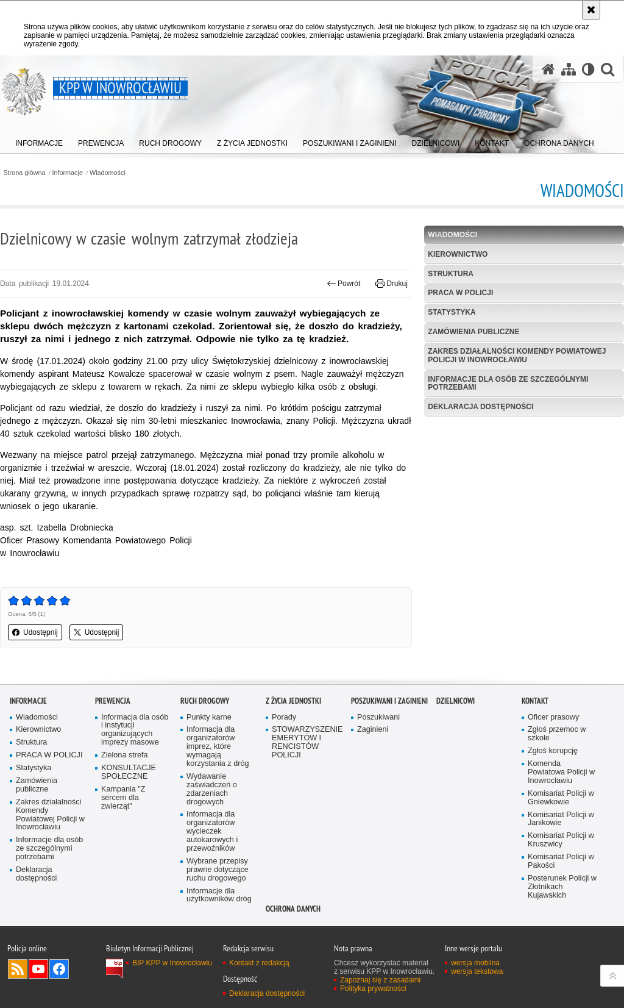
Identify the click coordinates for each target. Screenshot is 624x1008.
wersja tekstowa (477, 971)
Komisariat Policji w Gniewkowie (561, 798)
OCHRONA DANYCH (293, 909)
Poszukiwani (378, 717)
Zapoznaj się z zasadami (380, 980)
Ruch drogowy (204, 701)
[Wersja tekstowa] (588, 69)
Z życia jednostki (293, 701)
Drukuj (391, 283)
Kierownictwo (458, 254)
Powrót (344, 283)
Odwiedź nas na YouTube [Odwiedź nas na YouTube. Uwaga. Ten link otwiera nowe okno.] (38, 969)
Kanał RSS (17, 969)
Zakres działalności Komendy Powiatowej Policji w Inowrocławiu (517, 355)
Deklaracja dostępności (480, 406)
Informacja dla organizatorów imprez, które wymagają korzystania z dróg (217, 747)
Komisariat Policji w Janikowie (561, 819)
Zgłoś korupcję (553, 751)
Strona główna (24, 173)
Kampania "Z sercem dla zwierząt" (123, 797)
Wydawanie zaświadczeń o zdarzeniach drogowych (211, 789)
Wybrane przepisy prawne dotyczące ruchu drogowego (217, 869)
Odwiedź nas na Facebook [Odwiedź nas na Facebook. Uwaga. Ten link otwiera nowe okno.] (59, 969)
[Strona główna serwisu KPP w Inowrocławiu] (548, 69)
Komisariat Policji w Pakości (561, 861)
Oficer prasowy (553, 717)
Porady (284, 717)
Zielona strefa (124, 755)
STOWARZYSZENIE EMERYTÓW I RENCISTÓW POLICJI (307, 742)
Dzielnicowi (455, 701)
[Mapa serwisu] (568, 69)
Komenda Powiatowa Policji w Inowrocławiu (561, 772)
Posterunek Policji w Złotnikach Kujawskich (562, 886)
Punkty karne (209, 717)
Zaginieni (372, 730)
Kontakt (535, 701)
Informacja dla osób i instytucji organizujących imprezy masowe (134, 730)
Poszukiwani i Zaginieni (389, 701)
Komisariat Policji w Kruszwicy (561, 840)
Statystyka (451, 312)
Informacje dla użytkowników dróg (219, 895)
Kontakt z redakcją (259, 963)
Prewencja (112, 701)
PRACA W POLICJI (460, 292)
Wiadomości (108, 173)
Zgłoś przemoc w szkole (557, 734)
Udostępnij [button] (35, 632)
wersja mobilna (475, 963)
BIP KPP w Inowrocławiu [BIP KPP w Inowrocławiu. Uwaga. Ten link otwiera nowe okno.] (172, 963)
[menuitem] (39, 140)
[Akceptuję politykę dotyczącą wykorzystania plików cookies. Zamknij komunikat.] (591, 10)
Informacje (67, 173)
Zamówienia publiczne (473, 331)
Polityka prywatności (373, 988)
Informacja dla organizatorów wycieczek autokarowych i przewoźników (212, 831)
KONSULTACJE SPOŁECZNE (128, 772)
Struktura (450, 274)
